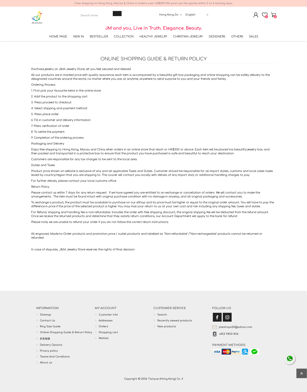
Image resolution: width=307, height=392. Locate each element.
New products (166, 323)
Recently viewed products (174, 317)
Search (162, 311)
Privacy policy (49, 347)
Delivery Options (51, 341)
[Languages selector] (197, 13)
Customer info (108, 311)
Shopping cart (274, 13)
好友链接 (45, 335)
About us (46, 359)
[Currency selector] (171, 13)
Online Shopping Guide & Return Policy (66, 329)
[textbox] (96, 13)
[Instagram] (227, 314)
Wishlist (104, 335)
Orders (103, 323)
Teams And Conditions (55, 353)
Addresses (106, 317)
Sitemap (45, 311)
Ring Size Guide (50, 323)
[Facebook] (217, 314)
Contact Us (47, 317)
